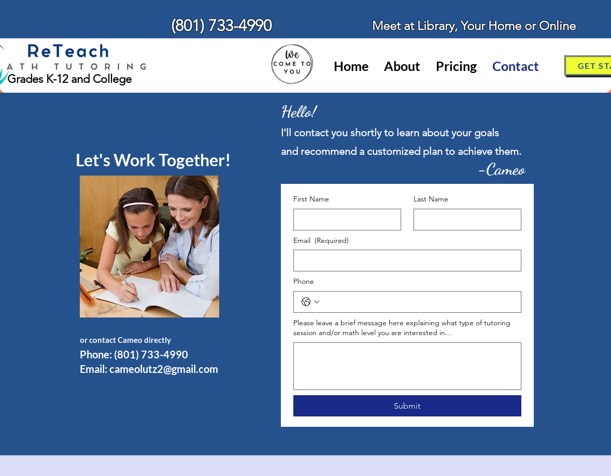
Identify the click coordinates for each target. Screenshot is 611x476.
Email (321, 241)
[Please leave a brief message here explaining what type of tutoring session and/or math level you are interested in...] (407, 366)
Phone (303, 281)
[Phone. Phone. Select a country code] (310, 302)
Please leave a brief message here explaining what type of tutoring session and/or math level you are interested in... (401, 328)
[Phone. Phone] (418, 302)
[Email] (404, 260)
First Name (311, 199)
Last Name (431, 199)
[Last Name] (464, 219)
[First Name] (344, 219)
